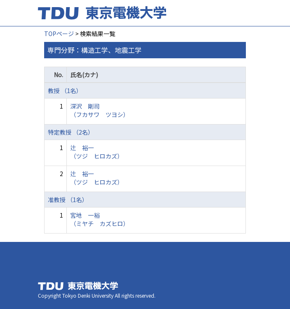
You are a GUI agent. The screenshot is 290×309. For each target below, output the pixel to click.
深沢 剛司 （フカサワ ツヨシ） (99, 110)
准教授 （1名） (68, 199)
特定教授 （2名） (71, 132)
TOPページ (59, 33)
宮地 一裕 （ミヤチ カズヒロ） (99, 219)
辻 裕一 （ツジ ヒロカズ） (96, 151)
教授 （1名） (65, 90)
